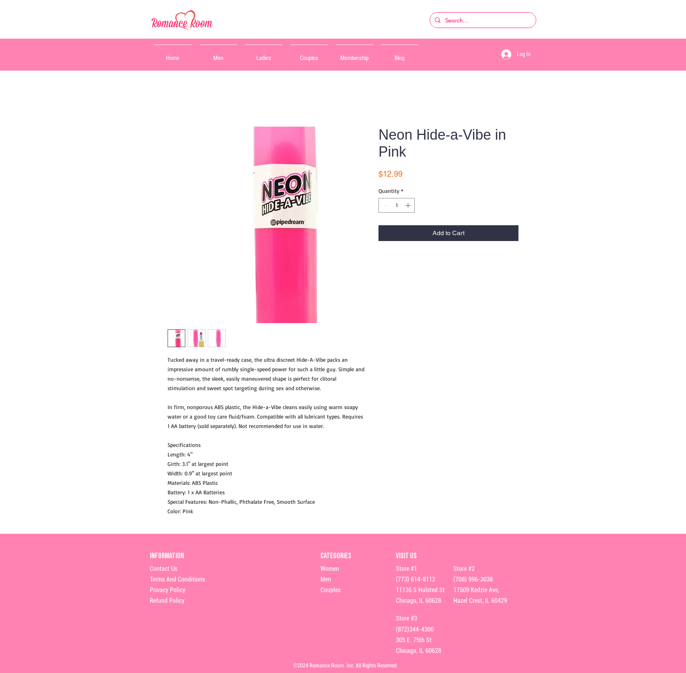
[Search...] (482, 20)
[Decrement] (385, 205)
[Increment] (409, 205)
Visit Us (406, 556)
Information (167, 556)
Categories (336, 556)
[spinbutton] (397, 205)
